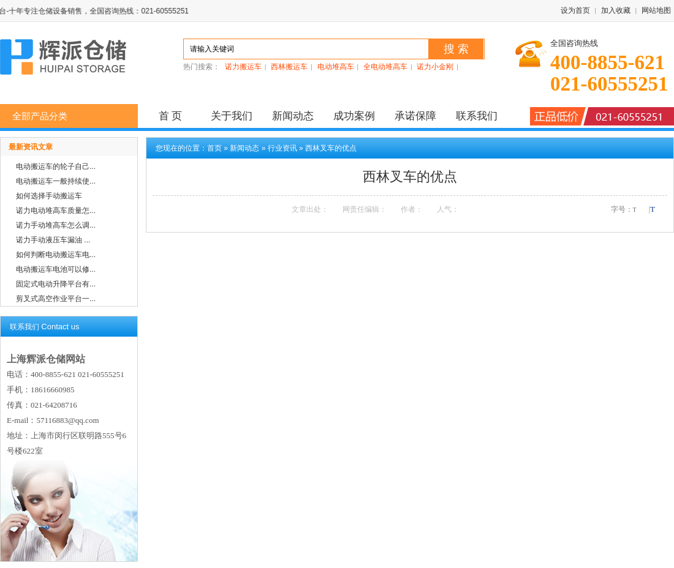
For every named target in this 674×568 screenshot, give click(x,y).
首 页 (171, 116)
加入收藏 (615, 10)
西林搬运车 (289, 66)
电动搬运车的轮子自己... (56, 166)
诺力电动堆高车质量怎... (56, 210)
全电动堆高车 (385, 66)
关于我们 (231, 116)
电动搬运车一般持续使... (56, 181)
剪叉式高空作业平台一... (56, 298)
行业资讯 (282, 148)
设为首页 (575, 10)
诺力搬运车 (243, 66)
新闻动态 (293, 116)
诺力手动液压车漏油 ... (53, 240)
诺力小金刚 (435, 66)
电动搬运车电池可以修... (56, 269)
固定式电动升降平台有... (56, 284)
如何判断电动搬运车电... (56, 254)
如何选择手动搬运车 (49, 196)
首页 (214, 148)
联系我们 (477, 116)
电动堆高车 (335, 66)
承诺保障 (415, 116)
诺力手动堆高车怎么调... (56, 225)
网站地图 (656, 10)
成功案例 (354, 116)
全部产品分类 (39, 116)
